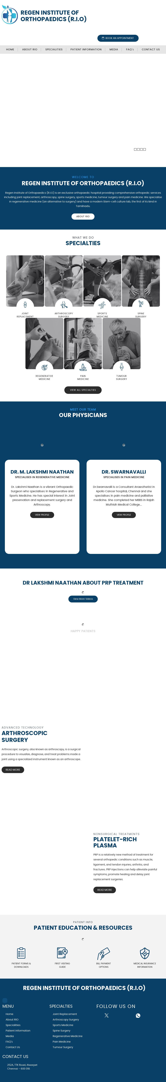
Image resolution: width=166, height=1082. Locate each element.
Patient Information (86, 49)
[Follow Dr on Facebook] (100, 1015)
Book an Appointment (120, 38)
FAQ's (9, 1041)
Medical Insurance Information (145, 965)
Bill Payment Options (103, 965)
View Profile (42, 515)
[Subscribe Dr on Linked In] (130, 1015)
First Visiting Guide (62, 965)
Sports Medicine (63, 1025)
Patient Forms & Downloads (21, 965)
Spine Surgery (61, 1030)
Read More (13, 770)
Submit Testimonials (103, 645)
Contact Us (151, 49)
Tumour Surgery (63, 1047)
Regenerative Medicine (68, 1036)
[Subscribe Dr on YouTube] (115, 1015)
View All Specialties (83, 390)
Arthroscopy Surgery (66, 1019)
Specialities (54, 49)
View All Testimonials (64, 645)
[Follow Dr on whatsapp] (138, 1015)
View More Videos (83, 599)
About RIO (29, 49)
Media (114, 49)
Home (10, 49)
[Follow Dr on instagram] (123, 1015)
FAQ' (130, 49)
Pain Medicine (62, 1041)
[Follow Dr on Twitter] (107, 1015)
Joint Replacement (65, 1014)
